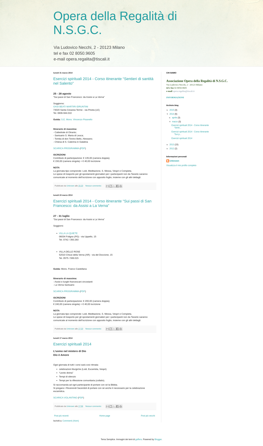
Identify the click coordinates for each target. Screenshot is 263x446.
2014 (172, 114)
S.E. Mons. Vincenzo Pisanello (76, 119)
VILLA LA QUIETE (68, 233)
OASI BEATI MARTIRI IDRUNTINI (70, 106)
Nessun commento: (94, 186)
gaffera (138, 439)
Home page (104, 416)
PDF (82, 148)
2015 (172, 110)
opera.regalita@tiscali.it (184, 91)
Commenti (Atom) (71, 421)
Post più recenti (61, 416)
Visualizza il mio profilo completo (181, 165)
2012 (172, 148)
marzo (175, 121)
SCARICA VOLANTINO (65, 397)
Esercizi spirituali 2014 (72, 344)
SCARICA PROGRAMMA (66, 148)
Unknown (174, 161)
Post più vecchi (148, 416)
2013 (172, 144)
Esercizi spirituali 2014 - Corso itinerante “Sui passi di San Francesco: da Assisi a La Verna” (102, 203)
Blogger (158, 439)
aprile (175, 117)
